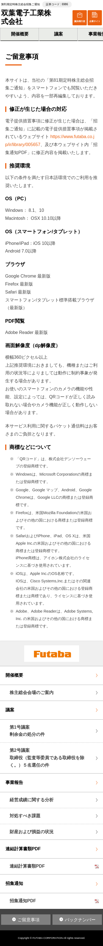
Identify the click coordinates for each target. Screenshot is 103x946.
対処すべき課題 (25, 815)
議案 (58, 34)
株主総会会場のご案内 (32, 692)
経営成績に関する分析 (32, 799)
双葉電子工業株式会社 (26, 17)
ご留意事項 (29, 919)
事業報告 (14, 782)
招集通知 (14, 883)
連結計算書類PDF (23, 848)
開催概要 (20, 34)
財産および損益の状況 (32, 831)
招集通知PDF (23, 900)
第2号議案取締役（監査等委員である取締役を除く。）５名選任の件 (47, 757)
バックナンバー (80, 919)
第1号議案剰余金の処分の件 (27, 731)
